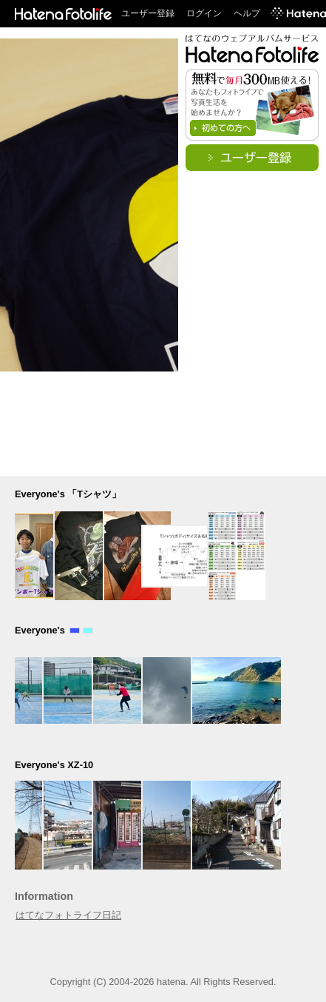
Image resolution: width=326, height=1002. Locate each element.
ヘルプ (247, 13)
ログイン (204, 13)
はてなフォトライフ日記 (68, 915)
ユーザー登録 (147, 13)
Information (44, 896)
